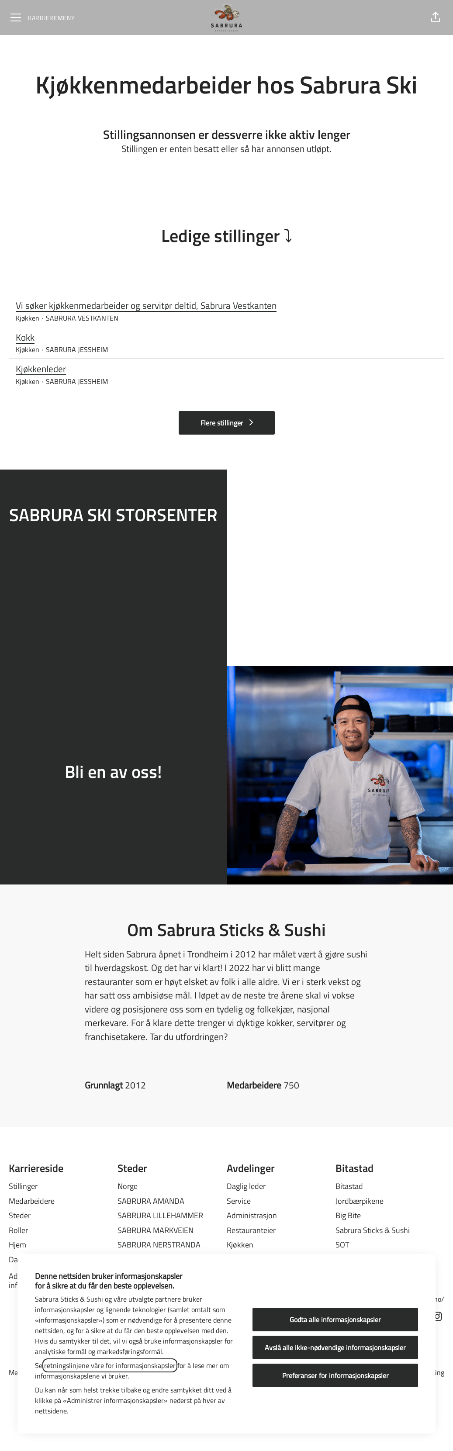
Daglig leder (246, 1186)
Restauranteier (251, 1230)
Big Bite (348, 1215)
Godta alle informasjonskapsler (335, 1319)
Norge (128, 1186)
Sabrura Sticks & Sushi (372, 1230)
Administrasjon (252, 1215)
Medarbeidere (32, 1201)
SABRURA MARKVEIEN (156, 1230)
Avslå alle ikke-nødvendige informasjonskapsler (335, 1347)
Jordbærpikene (359, 1201)
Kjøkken (240, 1245)
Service (239, 1201)
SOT (342, 1245)
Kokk (226, 338)
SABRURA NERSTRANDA (159, 1245)
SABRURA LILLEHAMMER (160, 1215)
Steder (20, 1215)
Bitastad (349, 1186)
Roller (18, 1230)
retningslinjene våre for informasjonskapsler (110, 1365)
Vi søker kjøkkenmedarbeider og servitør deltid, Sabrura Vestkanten (226, 306)
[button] (435, 17)
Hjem (17, 1245)
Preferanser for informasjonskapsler (335, 1375)
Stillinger (23, 1186)
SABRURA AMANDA (151, 1201)
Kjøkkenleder (226, 369)
